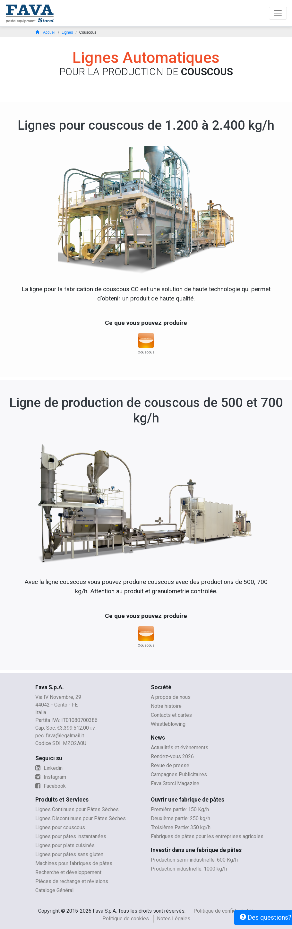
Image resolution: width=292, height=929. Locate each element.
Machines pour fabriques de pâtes (73, 863)
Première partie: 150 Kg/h (180, 809)
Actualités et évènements (179, 747)
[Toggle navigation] (278, 13)
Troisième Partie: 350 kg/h (180, 827)
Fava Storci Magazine (175, 783)
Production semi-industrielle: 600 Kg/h (194, 860)
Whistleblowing (168, 724)
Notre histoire (166, 706)
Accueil (45, 32)
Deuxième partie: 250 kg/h (180, 818)
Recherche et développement (68, 872)
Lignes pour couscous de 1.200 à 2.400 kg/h (146, 125)
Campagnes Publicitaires (179, 774)
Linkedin (49, 768)
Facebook (50, 786)
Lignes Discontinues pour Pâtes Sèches (80, 818)
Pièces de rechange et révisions (71, 881)
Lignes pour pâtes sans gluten (69, 854)
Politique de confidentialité (223, 911)
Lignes (67, 32)
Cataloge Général (54, 890)
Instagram (50, 777)
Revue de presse (170, 765)
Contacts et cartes (171, 715)
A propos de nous (171, 697)
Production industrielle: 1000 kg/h (189, 869)
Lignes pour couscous (60, 827)
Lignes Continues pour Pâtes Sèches (77, 809)
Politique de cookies (125, 919)
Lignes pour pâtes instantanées (70, 836)
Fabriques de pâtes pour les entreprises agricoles (207, 836)
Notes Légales (173, 919)
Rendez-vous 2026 (172, 756)
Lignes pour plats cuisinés (65, 845)
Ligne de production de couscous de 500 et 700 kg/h (146, 410)
